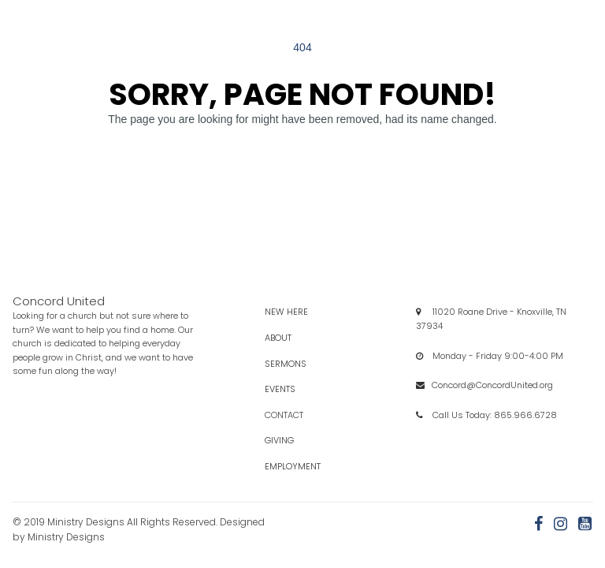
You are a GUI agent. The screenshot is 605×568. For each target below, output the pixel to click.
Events (294, 389)
